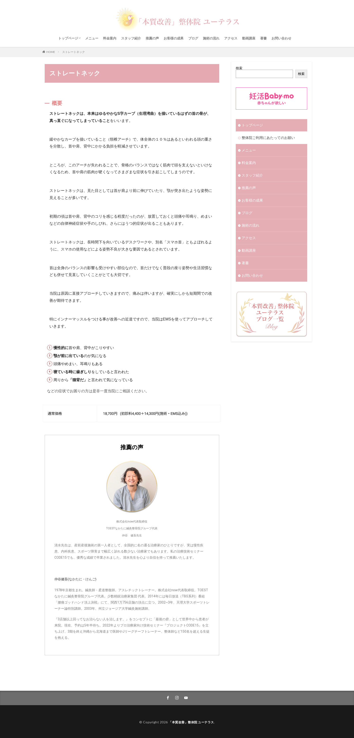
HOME (50, 52)
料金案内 (109, 38)
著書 (263, 38)
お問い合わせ (281, 38)
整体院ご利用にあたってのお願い (266, 137)
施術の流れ (211, 38)
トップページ (68, 38)
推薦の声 (152, 38)
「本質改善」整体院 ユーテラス (191, 721)
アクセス (230, 38)
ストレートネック (73, 52)
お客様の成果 (174, 38)
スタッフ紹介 (131, 38)
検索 (239, 68)
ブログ (193, 38)
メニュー (91, 38)
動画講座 (248, 38)
